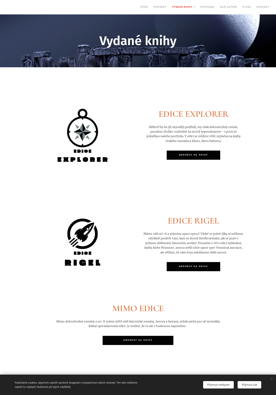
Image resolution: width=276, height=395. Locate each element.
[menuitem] (130, 7)
